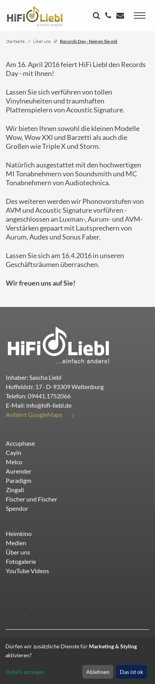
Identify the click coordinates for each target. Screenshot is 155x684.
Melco (14, 461)
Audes (38, 237)
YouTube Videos (27, 570)
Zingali (15, 489)
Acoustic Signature (94, 109)
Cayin (13, 452)
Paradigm (18, 480)
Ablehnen (97, 671)
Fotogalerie (21, 561)
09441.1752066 (49, 396)
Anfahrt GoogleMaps (34, 414)
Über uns (18, 552)
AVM (13, 210)
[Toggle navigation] (139, 15)
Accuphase (20, 443)
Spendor (17, 508)
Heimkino (19, 533)
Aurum (98, 219)
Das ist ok (131, 671)
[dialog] (77, 661)
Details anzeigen (24, 671)
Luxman (71, 219)
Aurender (18, 471)
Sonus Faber (80, 237)
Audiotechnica (87, 182)
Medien (16, 542)
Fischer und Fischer (31, 499)
